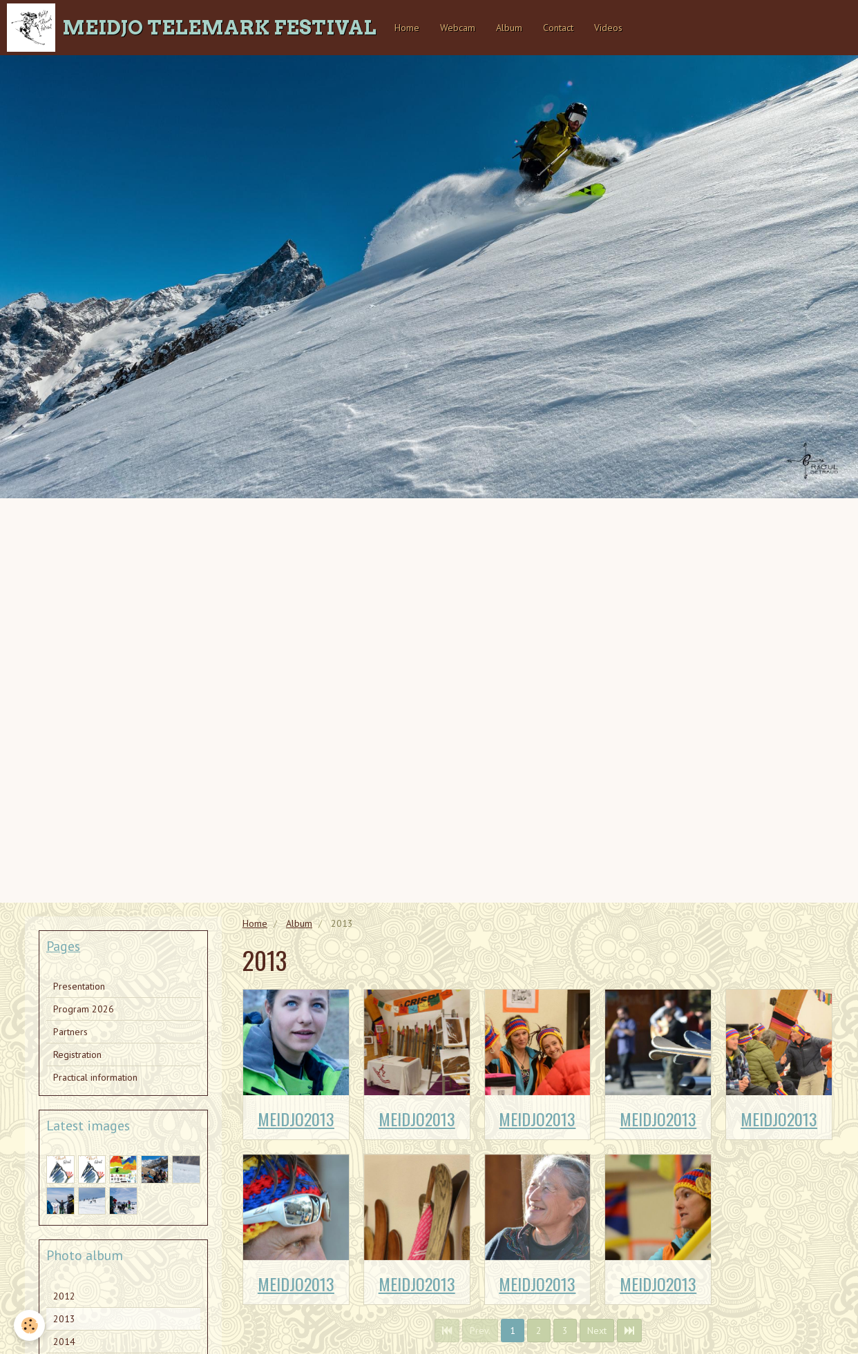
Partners (70, 1032)
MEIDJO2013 (296, 1118)
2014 (64, 1341)
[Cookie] (29, 1325)
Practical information (95, 1077)
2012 (64, 1296)
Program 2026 (83, 1009)
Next (597, 1330)
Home (406, 27)
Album (509, 27)
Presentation (79, 986)
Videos (608, 27)
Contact (558, 27)
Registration (77, 1054)
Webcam (457, 27)
